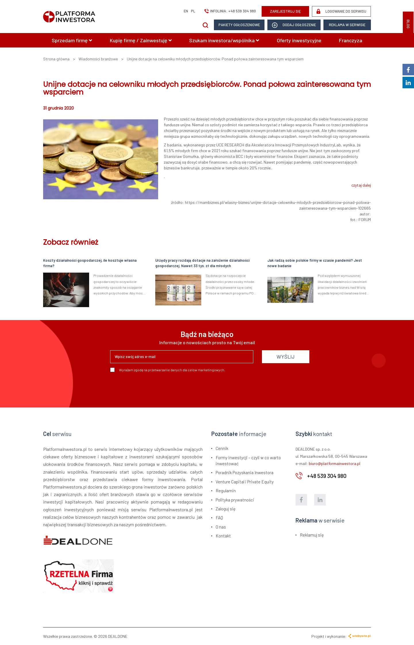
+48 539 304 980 (242, 11)
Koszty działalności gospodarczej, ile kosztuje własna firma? (90, 263)
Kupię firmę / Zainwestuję (141, 40)
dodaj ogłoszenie (294, 25)
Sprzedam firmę (72, 40)
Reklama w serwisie (347, 24)
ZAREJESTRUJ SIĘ (285, 11)
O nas (221, 526)
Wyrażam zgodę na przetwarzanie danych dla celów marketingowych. (167, 370)
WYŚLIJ (286, 356)
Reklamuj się (312, 534)
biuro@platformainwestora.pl (334, 463)
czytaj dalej (361, 185)
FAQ (219, 517)
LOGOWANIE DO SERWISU (341, 11)
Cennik (222, 448)
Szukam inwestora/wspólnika (224, 40)
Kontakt (223, 535)
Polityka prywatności (235, 499)
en (186, 11)
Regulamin (226, 490)
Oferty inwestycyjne (299, 40)
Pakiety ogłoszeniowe (239, 24)
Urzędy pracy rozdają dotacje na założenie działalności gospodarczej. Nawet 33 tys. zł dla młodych (202, 263)
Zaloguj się (225, 508)
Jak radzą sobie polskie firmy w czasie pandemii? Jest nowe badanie (314, 263)
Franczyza (350, 40)
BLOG (408, 24)
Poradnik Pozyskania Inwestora (244, 472)
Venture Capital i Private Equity (245, 481)
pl (193, 11)
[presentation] (154, 387)
